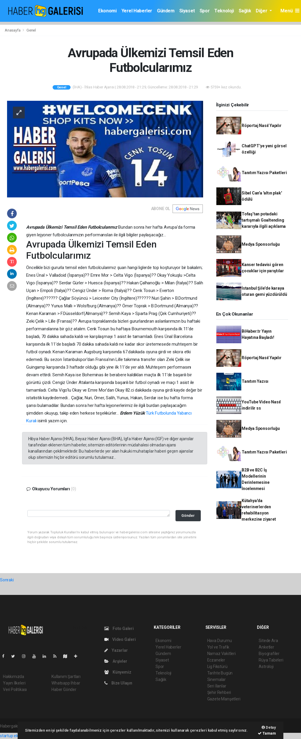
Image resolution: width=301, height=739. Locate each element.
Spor (205, 11)
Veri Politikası (15, 689)
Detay (269, 727)
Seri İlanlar (216, 686)
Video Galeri (120, 639)
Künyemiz (117, 672)
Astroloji (266, 666)
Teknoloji (224, 11)
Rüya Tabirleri (271, 660)
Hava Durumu (219, 640)
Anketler (266, 647)
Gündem (166, 11)
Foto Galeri (119, 628)
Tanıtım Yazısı (255, 381)
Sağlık (245, 11)
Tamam (267, 733)
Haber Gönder (63, 689)
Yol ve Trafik (218, 647)
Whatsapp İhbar (65, 683)
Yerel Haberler (136, 11)
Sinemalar (216, 679)
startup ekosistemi (17, 735)
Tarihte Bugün (220, 673)
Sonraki (7, 580)
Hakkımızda (13, 676)
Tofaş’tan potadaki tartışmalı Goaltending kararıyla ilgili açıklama (264, 220)
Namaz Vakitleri (221, 653)
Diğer (262, 11)
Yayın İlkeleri (14, 683)
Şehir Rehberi (219, 692)
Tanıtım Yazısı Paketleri (264, 172)
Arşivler (115, 661)
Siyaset (187, 11)
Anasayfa (13, 30)
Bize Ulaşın (118, 683)
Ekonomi (107, 11)
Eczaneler (216, 660)
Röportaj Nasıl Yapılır (262, 125)
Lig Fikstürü (217, 666)
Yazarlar (116, 650)
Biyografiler (269, 653)
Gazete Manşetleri (223, 699)
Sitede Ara (268, 640)
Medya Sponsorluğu (261, 244)
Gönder (188, 515)
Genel (31, 30)
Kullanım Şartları (66, 676)
